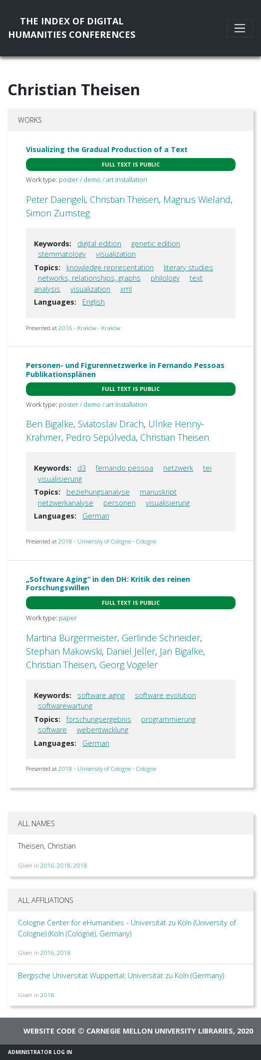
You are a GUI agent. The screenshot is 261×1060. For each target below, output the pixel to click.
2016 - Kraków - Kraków (89, 328)
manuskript (158, 492)
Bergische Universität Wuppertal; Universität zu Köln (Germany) (121, 975)
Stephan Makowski (64, 651)
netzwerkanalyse (65, 503)
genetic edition (155, 243)
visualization (116, 254)
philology (165, 278)
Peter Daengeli (55, 199)
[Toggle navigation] (240, 28)
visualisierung (60, 479)
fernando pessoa (124, 468)
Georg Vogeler (128, 665)
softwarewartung (65, 705)
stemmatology (62, 254)
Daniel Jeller (130, 651)
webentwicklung (102, 729)
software (52, 729)
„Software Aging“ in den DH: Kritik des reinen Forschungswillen (108, 583)
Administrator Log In (40, 1052)
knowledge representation (110, 267)
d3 (81, 468)
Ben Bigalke (49, 424)
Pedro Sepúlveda (101, 437)
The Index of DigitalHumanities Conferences (71, 27)
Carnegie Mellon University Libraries (159, 1031)
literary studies (188, 267)
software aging (101, 695)
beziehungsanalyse (98, 492)
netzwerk (178, 468)
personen (119, 503)
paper (68, 617)
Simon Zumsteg (58, 213)
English (93, 302)
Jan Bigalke (181, 651)
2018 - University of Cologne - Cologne (107, 541)
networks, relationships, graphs (89, 278)
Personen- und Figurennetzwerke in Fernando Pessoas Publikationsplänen (125, 369)
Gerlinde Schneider (161, 638)
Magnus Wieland (197, 199)
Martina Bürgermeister (71, 638)
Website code (49, 1031)
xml (126, 289)
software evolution (165, 695)
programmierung (168, 719)
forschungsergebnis (98, 719)
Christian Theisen (124, 199)
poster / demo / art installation (103, 179)
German (95, 516)
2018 (64, 865)
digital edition (99, 243)
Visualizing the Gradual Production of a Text (107, 149)
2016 (47, 865)
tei (207, 468)
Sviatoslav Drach (111, 424)
